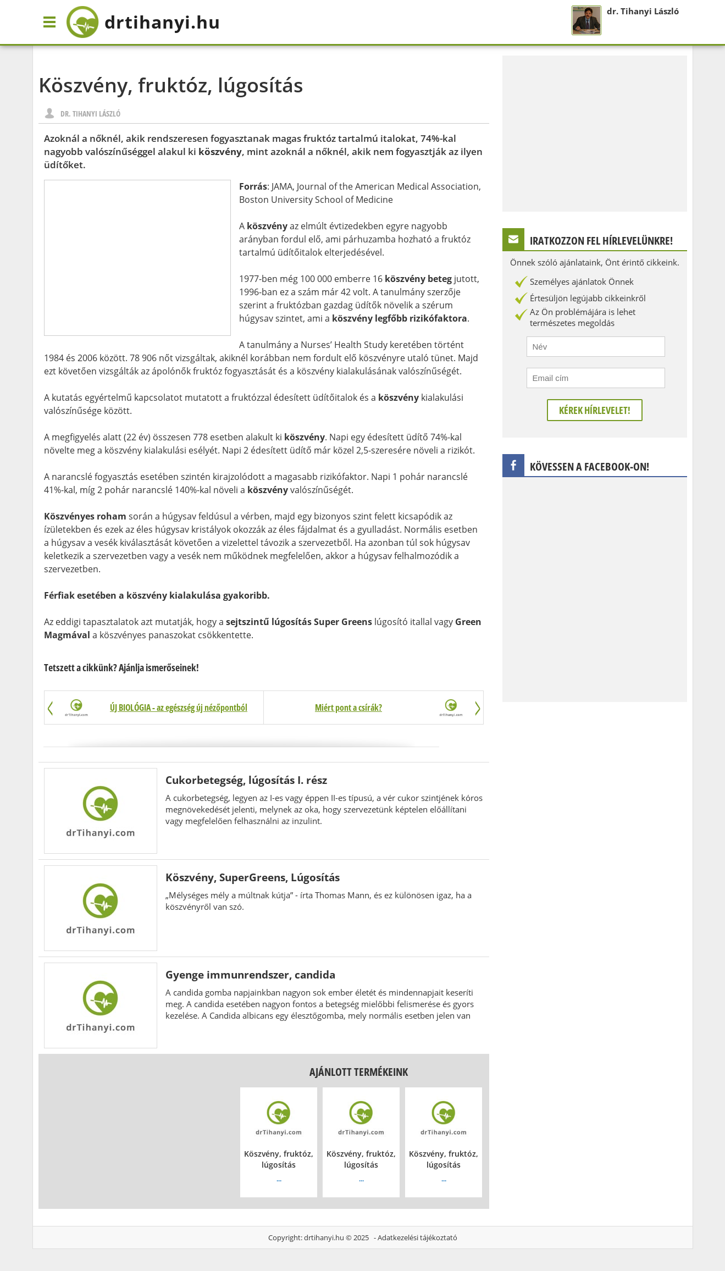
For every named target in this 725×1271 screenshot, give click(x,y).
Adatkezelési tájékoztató (417, 1237)
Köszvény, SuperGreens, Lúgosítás (252, 877)
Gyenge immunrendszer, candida (250, 974)
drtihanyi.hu (324, 1237)
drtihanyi (143, 21)
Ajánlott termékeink (358, 1071)
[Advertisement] (137, 258)
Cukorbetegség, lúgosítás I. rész (246, 780)
